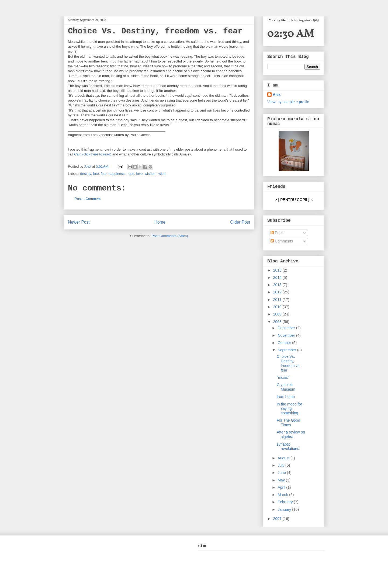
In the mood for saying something (289, 408)
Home (160, 222)
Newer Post (79, 222)
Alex (88, 166)
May (282, 480)
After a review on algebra (291, 434)
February (286, 502)
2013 (278, 285)
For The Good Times (288, 422)
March (283, 494)
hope (130, 174)
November (287, 335)
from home (286, 396)
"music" (283, 377)
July (281, 465)
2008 (278, 322)
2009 (278, 314)
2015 (278, 270)
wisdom (151, 174)
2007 (278, 518)
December (287, 328)
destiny (85, 174)
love (139, 174)
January (285, 509)
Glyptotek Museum (286, 387)
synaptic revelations (288, 446)
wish (161, 174)
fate (96, 174)
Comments (282, 241)
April (282, 487)
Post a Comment (88, 199)
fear (104, 174)
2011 (278, 299)
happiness (116, 174)
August (284, 458)
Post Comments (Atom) (169, 236)
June (282, 472)
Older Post (240, 222)
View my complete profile (288, 102)
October (285, 343)
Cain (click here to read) (92, 154)
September (287, 350)
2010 (278, 307)
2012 (278, 292)
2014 (278, 277)
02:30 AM (290, 34)
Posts (277, 233)
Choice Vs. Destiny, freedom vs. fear (288, 363)
